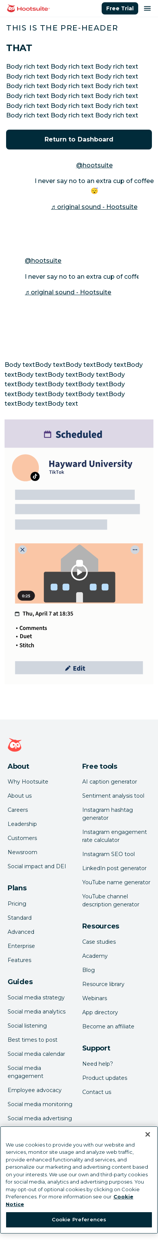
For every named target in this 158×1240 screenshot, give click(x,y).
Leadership (22, 824)
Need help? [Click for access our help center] (97, 1063)
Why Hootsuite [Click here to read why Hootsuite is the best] (28, 781)
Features (19, 960)
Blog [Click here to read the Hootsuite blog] (88, 970)
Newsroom (22, 852)
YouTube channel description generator (110, 900)
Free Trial (120, 8)
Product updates (104, 1078)
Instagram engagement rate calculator (114, 836)
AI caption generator (109, 781)
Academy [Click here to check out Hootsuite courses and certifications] (95, 955)
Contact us (96, 1092)
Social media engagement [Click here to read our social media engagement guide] (25, 1072)
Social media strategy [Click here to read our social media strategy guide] (36, 997)
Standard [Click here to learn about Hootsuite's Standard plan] (20, 917)
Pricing (17, 903)
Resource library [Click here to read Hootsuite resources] (103, 984)
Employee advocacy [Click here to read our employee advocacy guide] (35, 1090)
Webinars (94, 998)
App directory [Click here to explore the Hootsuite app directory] (100, 1012)
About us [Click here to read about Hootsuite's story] (20, 795)
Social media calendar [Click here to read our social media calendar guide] (36, 1053)
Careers (18, 809)
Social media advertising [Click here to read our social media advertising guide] (40, 1118)
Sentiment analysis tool (113, 795)
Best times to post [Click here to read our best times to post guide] (32, 1039)
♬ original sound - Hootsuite (94, 206)
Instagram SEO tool (108, 854)
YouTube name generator (116, 882)
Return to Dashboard (79, 139)
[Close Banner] (147, 1134)
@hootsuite (94, 165)
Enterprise (21, 946)
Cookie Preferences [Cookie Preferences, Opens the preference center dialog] (79, 1219)
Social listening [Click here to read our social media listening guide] (27, 1025)
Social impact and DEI (37, 866)
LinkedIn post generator (114, 868)
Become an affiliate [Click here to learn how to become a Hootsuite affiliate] (108, 1026)
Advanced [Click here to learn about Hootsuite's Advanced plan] (21, 931)
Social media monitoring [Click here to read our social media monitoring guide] (40, 1104)
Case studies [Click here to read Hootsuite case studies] (99, 941)
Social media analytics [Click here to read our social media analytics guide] (36, 1011)
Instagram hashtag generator (107, 813)
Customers (22, 838)
